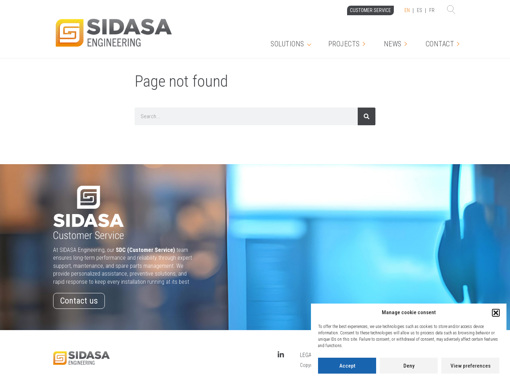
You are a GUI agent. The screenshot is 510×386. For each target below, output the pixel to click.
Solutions (287, 43)
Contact (440, 43)
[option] (419, 10)
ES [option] (419, 10)
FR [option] (432, 10)
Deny (408, 366)
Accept (347, 366)
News (393, 43)
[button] (495, 312)
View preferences (470, 366)
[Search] (366, 116)
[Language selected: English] (419, 10)
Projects (344, 43)
